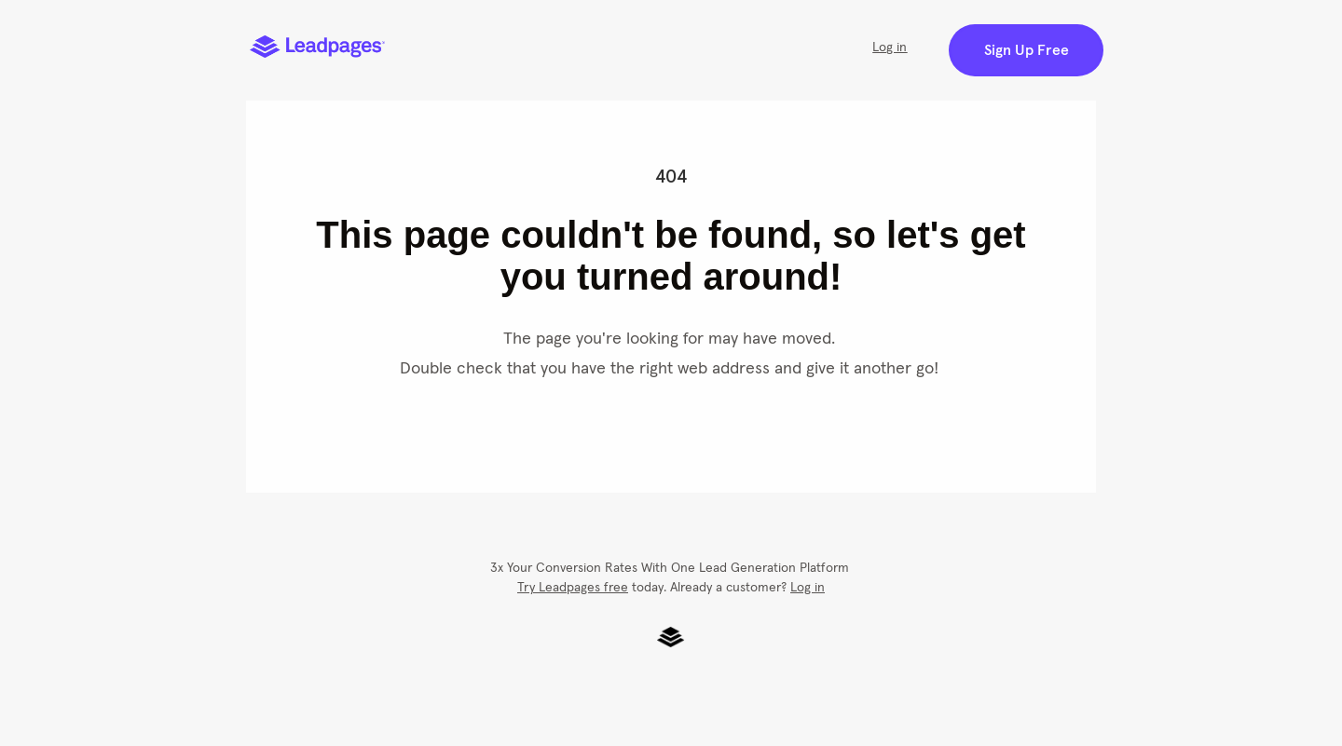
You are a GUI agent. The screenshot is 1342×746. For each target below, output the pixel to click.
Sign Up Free (1026, 50)
